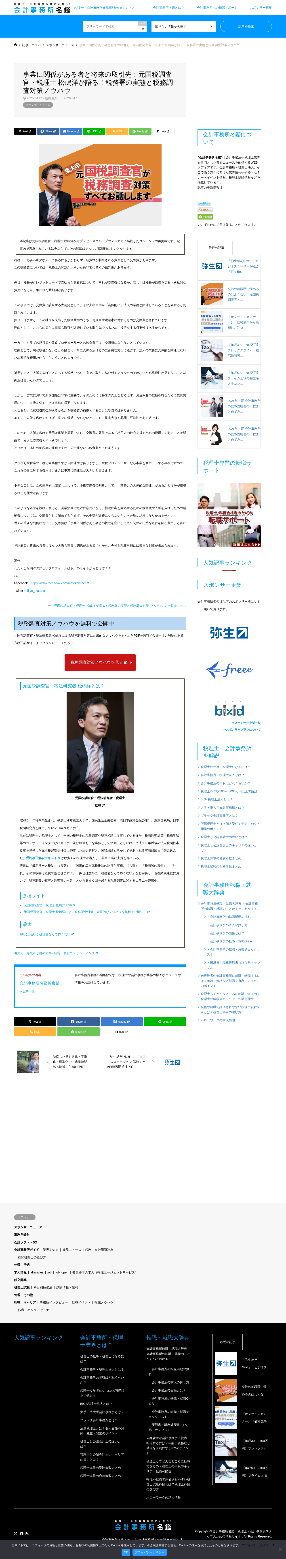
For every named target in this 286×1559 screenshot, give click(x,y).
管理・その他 (23, 1295)
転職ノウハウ (104, 1302)
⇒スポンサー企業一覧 (246, 723)
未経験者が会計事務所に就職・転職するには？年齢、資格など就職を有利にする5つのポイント (230, 980)
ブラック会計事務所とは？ (219, 815)
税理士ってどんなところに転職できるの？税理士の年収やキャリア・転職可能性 (230, 996)
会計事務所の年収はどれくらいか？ (226, 783)
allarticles (36, 1272)
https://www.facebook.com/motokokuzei (60, 583)
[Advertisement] (102, 1118)
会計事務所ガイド (26, 1250)
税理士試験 (22, 1287)
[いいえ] (280, 1549)
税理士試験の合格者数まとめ (221, 866)
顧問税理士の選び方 (32, 1257)
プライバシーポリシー (258, 1545)
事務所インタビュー (54, 1302)
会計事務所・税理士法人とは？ (222, 775)
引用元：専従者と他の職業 (56, 953)
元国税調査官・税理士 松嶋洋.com (50, 905)
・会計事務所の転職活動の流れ (229, 917)
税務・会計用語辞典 (99, 1250)
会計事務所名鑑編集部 (39, 983)
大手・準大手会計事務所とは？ (222, 807)
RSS (27, 1533)
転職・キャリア (25, 1302)
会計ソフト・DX (25, 1242)
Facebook (21, 1533)
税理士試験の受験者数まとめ (221, 858)
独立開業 (20, 1280)
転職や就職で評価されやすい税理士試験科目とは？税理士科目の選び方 (230, 1009)
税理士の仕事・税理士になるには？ (226, 767)
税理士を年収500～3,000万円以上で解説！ (231, 791)
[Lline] (94, 131)
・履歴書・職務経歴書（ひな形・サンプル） (233, 965)
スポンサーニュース (38, 105)
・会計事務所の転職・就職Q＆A (229, 941)
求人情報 (20, 1272)
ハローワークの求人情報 (218, 1020)
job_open (62, 1272)
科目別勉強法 (43, 1287)
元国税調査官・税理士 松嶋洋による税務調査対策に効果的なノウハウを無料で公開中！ (87, 912)
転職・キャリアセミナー (35, 1310)
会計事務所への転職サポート (217, 7)
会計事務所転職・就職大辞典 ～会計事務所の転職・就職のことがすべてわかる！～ (230, 906)
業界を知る (51, 1250)
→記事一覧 (27, 991)
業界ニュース (72, 1250)
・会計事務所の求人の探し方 (227, 925)
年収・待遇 (22, 1265)
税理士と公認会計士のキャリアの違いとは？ (229, 847)
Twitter (15, 1533)
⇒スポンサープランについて (242, 729)
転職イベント (81, 1302)
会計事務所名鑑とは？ (168, 7)
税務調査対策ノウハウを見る (99, 662)
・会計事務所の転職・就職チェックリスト (233, 952)
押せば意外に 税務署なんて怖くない (47, 934)
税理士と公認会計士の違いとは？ (224, 837)
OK (126, 1552)
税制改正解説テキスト (43, 858)
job (49, 1272)
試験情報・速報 (67, 1287)
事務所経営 (22, 1235)
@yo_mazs (36, 591)
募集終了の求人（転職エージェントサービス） (105, 1272)
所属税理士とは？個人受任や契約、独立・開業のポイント (230, 826)
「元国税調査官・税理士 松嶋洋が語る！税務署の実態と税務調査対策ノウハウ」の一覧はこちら (118, 606)
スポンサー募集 (261, 7)
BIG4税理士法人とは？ (217, 799)
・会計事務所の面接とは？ (225, 933)
